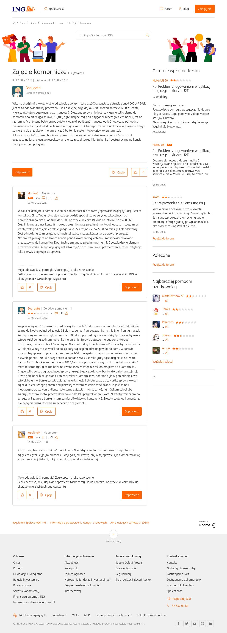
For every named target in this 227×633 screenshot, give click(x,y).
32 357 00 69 (180, 606)
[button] (135, 172)
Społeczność (56, 8)
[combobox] (113, 35)
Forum (168, 8)
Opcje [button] (121, 172)
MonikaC (33, 193)
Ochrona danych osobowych (113, 615)
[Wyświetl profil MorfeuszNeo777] (173, 296)
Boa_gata (33, 88)
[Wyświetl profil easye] (167, 348)
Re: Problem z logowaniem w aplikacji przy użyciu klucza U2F (182, 88)
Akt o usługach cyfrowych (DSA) (129, 522)
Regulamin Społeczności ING (29, 522)
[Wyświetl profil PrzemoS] (168, 322)
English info (59, 615)
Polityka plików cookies (151, 615)
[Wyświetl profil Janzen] (167, 335)
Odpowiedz (22, 172)
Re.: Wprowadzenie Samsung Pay (179, 203)
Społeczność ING (13, 23)
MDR (87, 615)
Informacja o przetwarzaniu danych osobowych (78, 522)
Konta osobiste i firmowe (53, 23)
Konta (33, 23)
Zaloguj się (205, 9)
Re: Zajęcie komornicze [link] (80, 23)
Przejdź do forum (163, 238)
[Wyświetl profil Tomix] (167, 309)
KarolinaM (34, 432)
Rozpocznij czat (181, 598)
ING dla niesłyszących (32, 615)
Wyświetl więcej (163, 361)
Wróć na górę (113, 541)
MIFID (75, 615)
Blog (186, 8)
